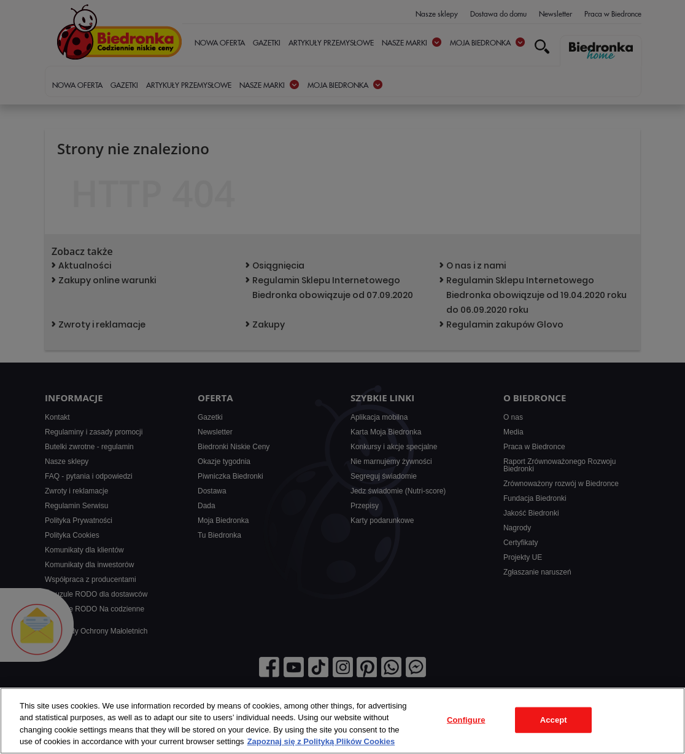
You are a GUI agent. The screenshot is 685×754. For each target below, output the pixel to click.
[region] (342, 721)
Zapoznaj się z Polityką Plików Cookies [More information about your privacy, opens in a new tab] (321, 741)
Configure (466, 720)
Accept (553, 720)
